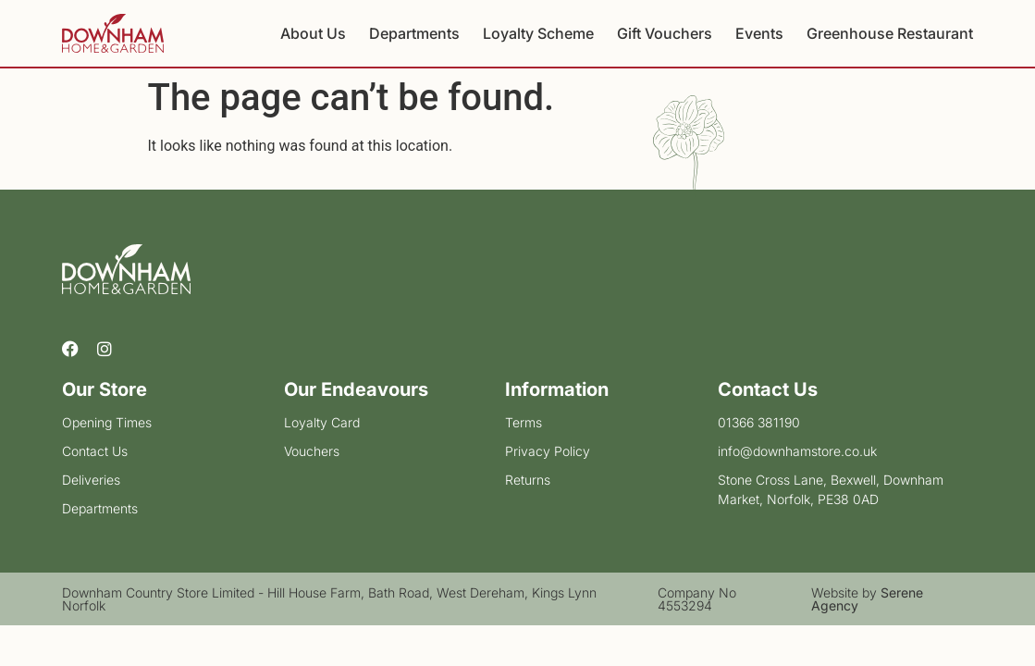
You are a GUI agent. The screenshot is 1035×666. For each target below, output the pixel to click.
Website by (867, 599)
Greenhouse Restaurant (890, 33)
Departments (414, 33)
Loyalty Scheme (538, 33)
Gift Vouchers (664, 33)
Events (759, 33)
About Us (313, 33)
